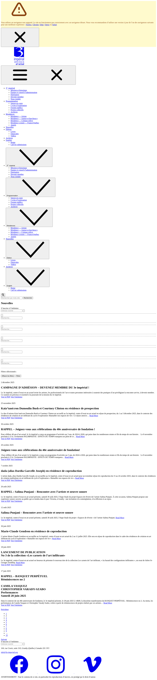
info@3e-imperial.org (9, 652)
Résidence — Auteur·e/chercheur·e (24, 118)
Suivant (4, 639)
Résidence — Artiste (19, 116)
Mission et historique (19, 90)
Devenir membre (17, 97)
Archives (14, 112)
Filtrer (18, 376)
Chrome (36, 25)
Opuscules (15, 134)
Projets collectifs (17, 110)
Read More (93, 416)
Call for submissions (19, 145)
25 (7, 635)
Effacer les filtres (8, 376)
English (9, 140)
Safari (54, 25)
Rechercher (28, 298)
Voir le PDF (5, 397)
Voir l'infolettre (16, 397)
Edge (42, 25)
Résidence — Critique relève (22, 121)
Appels (13, 125)
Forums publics (17, 108)
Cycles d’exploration (19, 105)
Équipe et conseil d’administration (24, 92)
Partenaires (15, 95)
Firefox (29, 25)
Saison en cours (17, 103)
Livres (13, 132)
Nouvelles (10, 127)
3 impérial (10, 88)
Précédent (5, 609)
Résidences (10, 114)
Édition (8, 129)
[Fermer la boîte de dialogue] (20, 37)
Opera (47, 25)
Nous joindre (16, 99)
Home (13, 142)
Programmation (12, 101)
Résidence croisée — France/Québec (25, 123)
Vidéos (13, 136)
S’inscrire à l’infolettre (10, 308)
